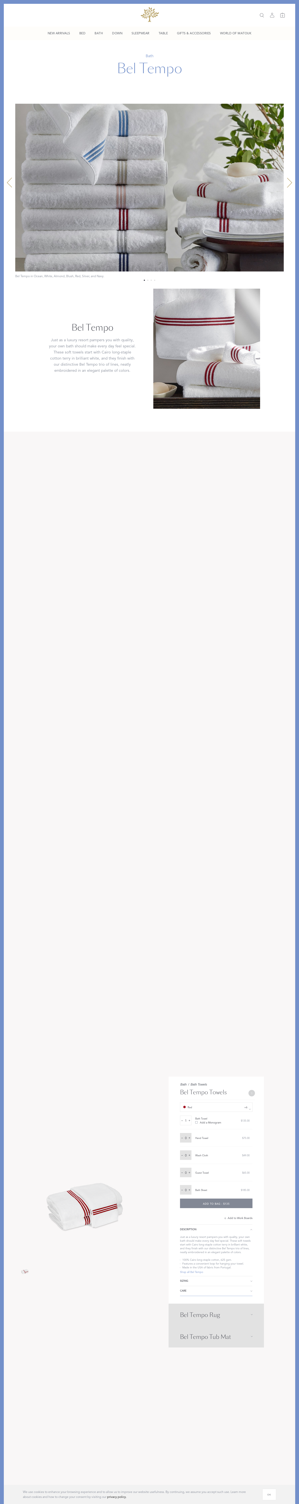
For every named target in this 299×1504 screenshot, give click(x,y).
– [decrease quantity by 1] (182, 1120)
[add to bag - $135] (216, 1203)
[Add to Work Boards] (238, 1218)
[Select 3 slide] (154, 280)
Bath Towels (198, 1084)
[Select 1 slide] (148, 280)
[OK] (269, 1494)
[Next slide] (289, 183)
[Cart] (282, 15)
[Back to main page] (149, 14)
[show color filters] (216, 1107)
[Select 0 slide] (144, 280)
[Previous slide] (9, 183)
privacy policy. (117, 1497)
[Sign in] (272, 15)
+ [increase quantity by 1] (189, 1120)
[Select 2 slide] (151, 280)
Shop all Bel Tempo (191, 1272)
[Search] (262, 15)
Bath (183, 1084)
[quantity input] (185, 1120)
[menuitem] (59, 33)
